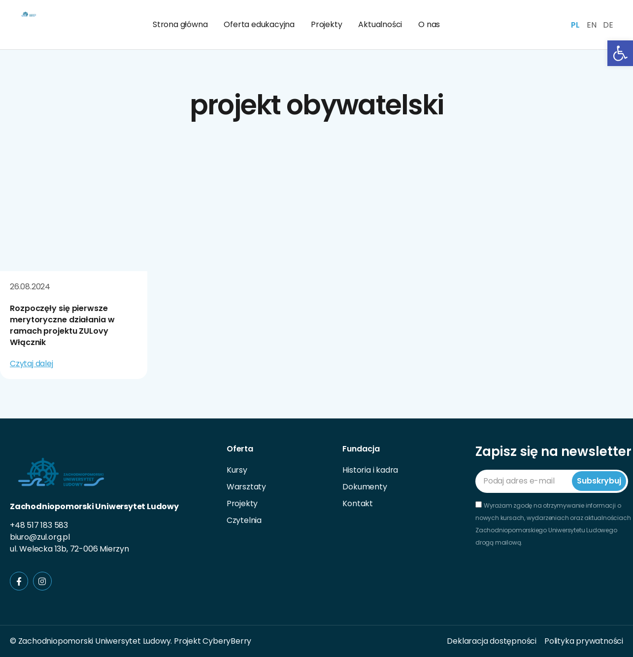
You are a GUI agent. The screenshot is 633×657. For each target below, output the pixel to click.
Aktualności (380, 24)
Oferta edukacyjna (259, 24)
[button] (620, 53)
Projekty (326, 24)
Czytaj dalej (31, 363)
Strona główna (180, 24)
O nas (429, 24)
